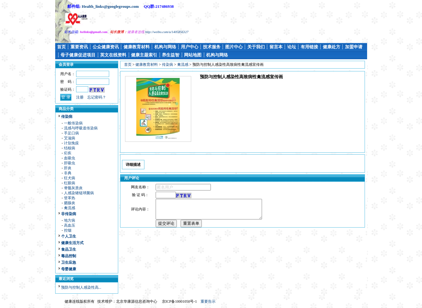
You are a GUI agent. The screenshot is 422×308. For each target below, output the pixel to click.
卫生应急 (68, 262)
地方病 (69, 220)
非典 (67, 173)
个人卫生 (68, 236)
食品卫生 (68, 249)
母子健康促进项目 (78, 55)
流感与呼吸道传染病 (81, 128)
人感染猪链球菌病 (79, 193)
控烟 (67, 230)
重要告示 (208, 301)
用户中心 (189, 47)
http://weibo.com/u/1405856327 (167, 32)
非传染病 (68, 214)
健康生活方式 (72, 243)
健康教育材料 (137, 47)
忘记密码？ (96, 97)
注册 (80, 97)
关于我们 (256, 47)
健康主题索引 (144, 55)
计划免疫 (71, 143)
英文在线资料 (113, 55)
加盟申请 (353, 47)
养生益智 (170, 55)
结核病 (69, 148)
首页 (61, 47)
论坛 (291, 47)
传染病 (66, 116)
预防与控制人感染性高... (81, 287)
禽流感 (69, 208)
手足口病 (71, 133)
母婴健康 (68, 269)
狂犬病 (69, 178)
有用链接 (309, 47)
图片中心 (234, 47)
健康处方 (331, 47)
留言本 (276, 47)
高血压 (69, 225)
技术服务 (212, 47)
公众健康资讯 (106, 47)
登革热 (69, 198)
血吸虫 (69, 158)
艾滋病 (69, 138)
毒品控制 (68, 256)
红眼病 (69, 183)
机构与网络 (165, 47)
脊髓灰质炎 (73, 188)
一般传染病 (73, 123)
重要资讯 (79, 47)
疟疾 (67, 153)
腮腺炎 (69, 203)
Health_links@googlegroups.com (110, 6)
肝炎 (67, 168)
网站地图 (192, 55)
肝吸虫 (69, 163)
